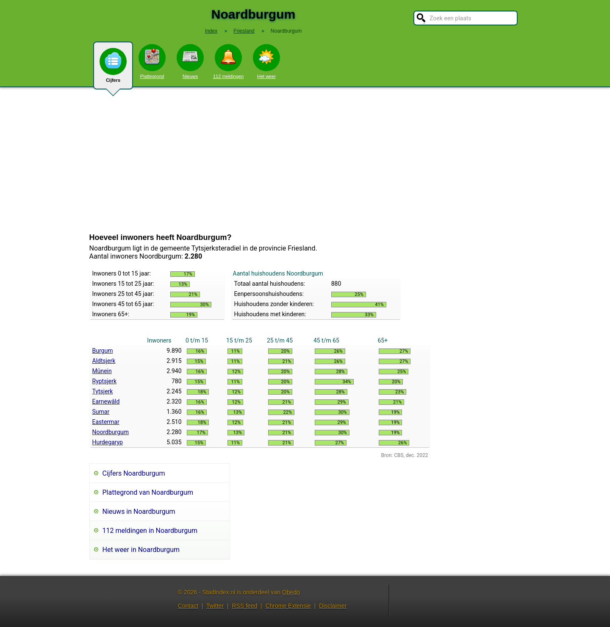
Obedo (291, 592)
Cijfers (113, 68)
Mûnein (102, 371)
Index (211, 31)
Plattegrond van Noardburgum (148, 492)
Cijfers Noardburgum (134, 473)
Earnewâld (106, 401)
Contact (188, 605)
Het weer (266, 61)
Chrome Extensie (288, 605)
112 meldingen (228, 61)
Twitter (215, 605)
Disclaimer (333, 605)
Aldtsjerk (104, 360)
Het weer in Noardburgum (141, 550)
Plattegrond (152, 61)
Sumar (101, 411)
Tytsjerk (102, 391)
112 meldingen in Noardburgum (150, 531)
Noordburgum (110, 432)
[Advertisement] (305, 160)
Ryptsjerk (104, 381)
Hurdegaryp (107, 442)
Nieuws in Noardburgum (139, 511)
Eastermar (105, 421)
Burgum (102, 350)
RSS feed (244, 605)
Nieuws (190, 61)
